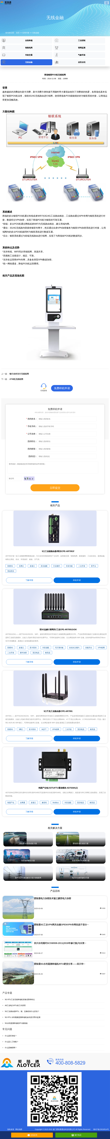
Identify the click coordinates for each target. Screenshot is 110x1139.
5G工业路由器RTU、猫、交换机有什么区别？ (22, 1011)
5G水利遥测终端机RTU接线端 (16, 1023)
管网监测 (70, 47)
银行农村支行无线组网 (19, 374)
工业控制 (70, 40)
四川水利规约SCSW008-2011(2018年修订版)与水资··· (60, 943)
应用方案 (25, 33)
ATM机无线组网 (16, 379)
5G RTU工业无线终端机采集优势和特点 (20, 999)
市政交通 (17, 55)
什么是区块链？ (11, 1036)
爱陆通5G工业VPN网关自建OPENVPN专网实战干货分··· (61, 924)
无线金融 (35, 33)
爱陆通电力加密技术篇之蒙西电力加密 (52, 898)
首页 (17, 33)
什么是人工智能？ (11, 1042)
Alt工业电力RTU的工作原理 (15, 1005)
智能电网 (17, 47)
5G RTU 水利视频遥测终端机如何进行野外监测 (22, 1017)
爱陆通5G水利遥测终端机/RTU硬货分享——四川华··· (59, 964)
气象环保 (70, 55)
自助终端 (17, 40)
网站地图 (18, 1129)
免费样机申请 (62, 388)
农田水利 (70, 62)
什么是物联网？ (11, 1048)
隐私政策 (10, 1129)
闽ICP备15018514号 (101, 1129)
